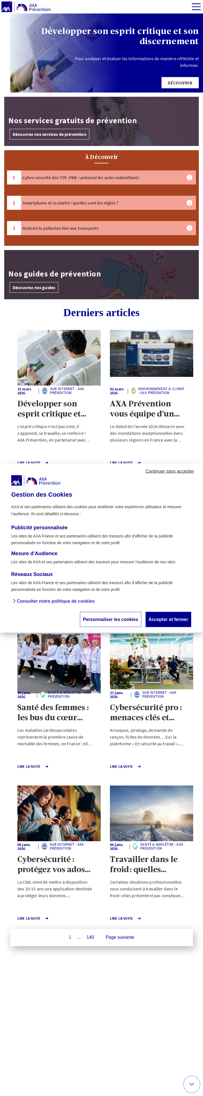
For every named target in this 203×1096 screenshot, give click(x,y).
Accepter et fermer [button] (168, 619)
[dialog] (101, 548)
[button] (180, 82)
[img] (196, 6)
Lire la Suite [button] (33, 463)
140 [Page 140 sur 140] (90, 937)
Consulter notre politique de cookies (55, 601)
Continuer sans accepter (170, 471)
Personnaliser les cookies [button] (110, 619)
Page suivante (120, 937)
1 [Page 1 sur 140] (70, 937)
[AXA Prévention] (25, 7)
